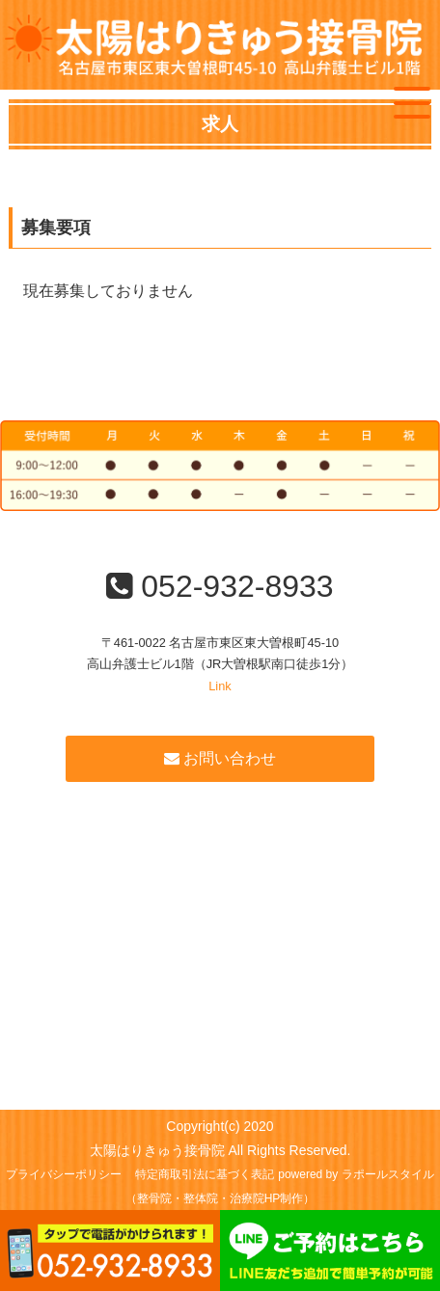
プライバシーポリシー (64, 1174)
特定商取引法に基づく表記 (204, 1174)
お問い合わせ (220, 758)
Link (219, 686)
